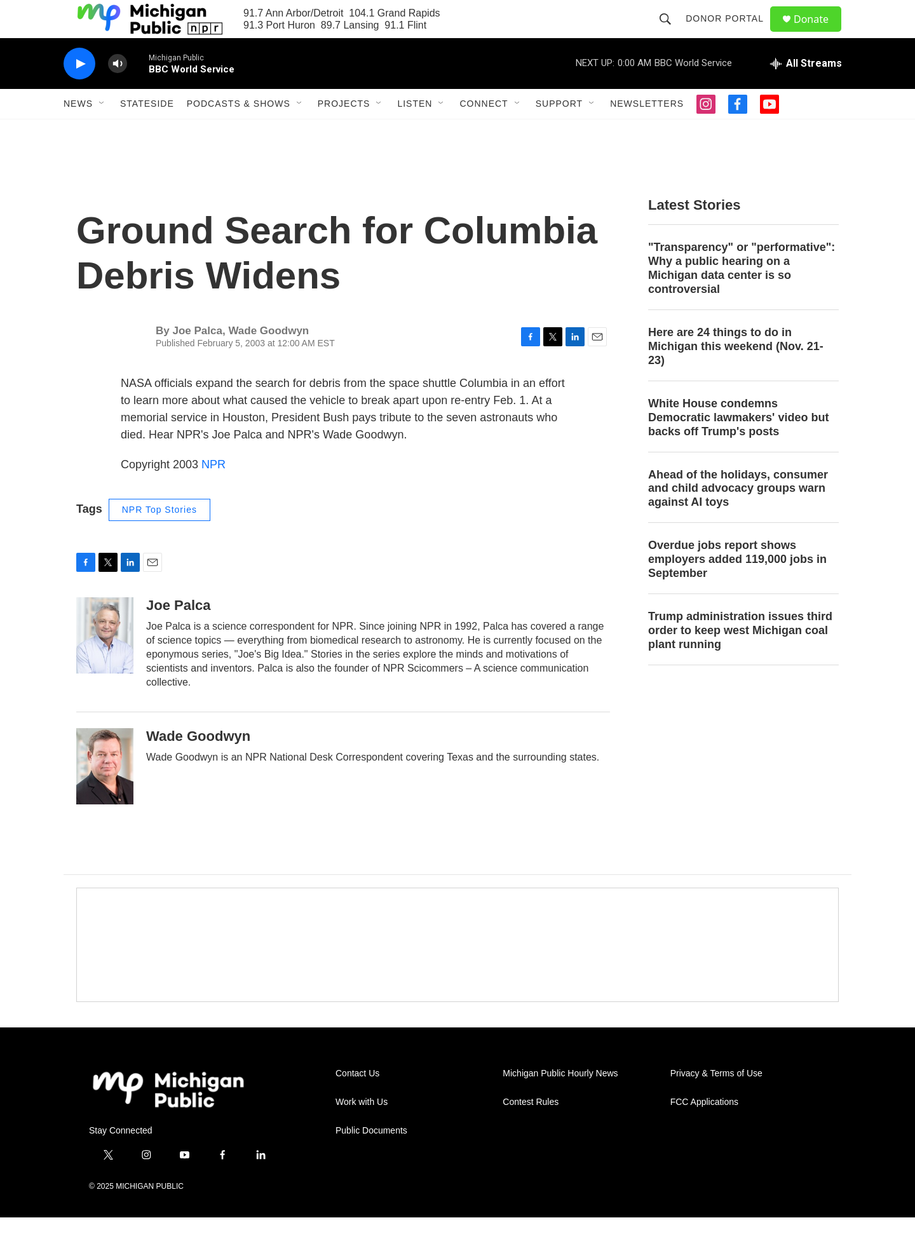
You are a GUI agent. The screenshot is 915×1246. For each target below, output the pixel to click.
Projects (344, 132)
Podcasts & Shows (238, 132)
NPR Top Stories (159, 538)
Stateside (147, 132)
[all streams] (806, 92)
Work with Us (362, 1130)
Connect (483, 132)
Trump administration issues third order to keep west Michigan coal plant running (740, 659)
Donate (819, 33)
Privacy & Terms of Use (716, 1102)
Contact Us (357, 1102)
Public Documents (371, 1159)
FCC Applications (704, 1130)
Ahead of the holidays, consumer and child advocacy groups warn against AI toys (738, 517)
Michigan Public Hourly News (560, 1102)
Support (559, 132)
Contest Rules (531, 1130)
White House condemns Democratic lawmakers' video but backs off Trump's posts (738, 446)
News (78, 132)
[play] (79, 92)
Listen (414, 132)
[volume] (117, 92)
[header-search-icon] (671, 33)
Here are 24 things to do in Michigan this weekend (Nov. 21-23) (736, 375)
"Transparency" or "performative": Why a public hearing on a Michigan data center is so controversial (741, 296)
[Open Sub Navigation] (102, 132)
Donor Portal (730, 33)
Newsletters (647, 132)
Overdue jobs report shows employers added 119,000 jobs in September (737, 587)
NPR (213, 493)
